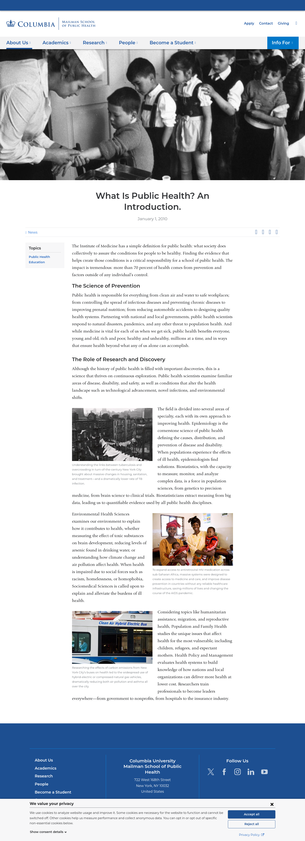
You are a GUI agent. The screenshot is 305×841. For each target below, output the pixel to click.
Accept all (251, 814)
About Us (43, 749)
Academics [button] (55, 42)
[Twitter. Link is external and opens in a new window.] (210, 760)
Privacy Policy (251, 835)
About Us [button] (18, 42)
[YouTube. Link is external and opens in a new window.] (264, 760)
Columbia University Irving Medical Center (152, 5)
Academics (45, 757)
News (32, 221)
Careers (42, 789)
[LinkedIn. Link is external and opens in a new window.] (251, 760)
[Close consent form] (272, 804)
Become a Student (51, 781)
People (41, 773)
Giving (284, 23)
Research (43, 765)
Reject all (251, 824)
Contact (267, 23)
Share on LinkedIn (270, 221)
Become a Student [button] (166, 42)
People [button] (123, 42)
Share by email (277, 221)
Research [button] (91, 42)
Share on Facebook (256, 221)
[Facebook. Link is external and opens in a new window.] (224, 760)
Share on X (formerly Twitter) (263, 221)
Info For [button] (284, 42)
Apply (251, 23)
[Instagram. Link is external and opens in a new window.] (237, 760)
